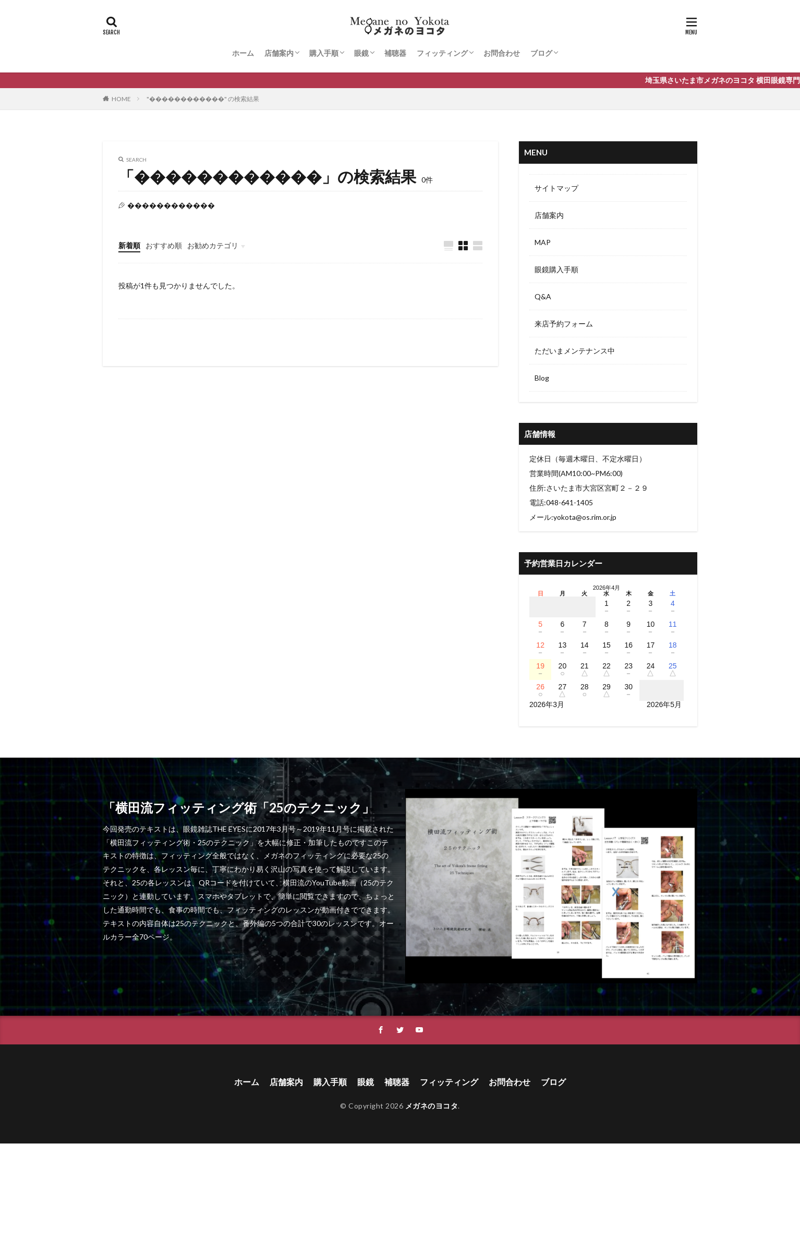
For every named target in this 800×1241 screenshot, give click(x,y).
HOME (121, 99)
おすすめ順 (164, 245)
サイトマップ (556, 188)
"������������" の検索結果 (203, 99)
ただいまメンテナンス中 (575, 350)
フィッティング (442, 52)
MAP (543, 242)
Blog (542, 377)
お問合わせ (501, 52)
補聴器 (395, 52)
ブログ (541, 52)
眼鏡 (361, 52)
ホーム (243, 52)
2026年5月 (664, 704)
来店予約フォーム (564, 323)
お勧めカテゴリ (212, 245)
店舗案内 (279, 52)
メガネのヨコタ (431, 1105)
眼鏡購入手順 (556, 269)
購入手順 (323, 52)
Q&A (543, 296)
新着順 (129, 245)
